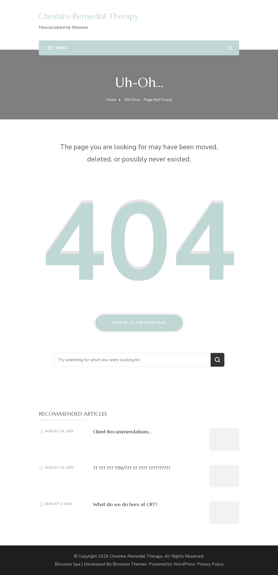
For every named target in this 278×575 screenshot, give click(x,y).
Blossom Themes (130, 564)
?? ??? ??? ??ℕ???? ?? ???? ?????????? (131, 468)
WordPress (184, 564)
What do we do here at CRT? (125, 504)
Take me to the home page (139, 322)
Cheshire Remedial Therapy (88, 16)
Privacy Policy (210, 564)
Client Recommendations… (122, 431)
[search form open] (230, 48)
